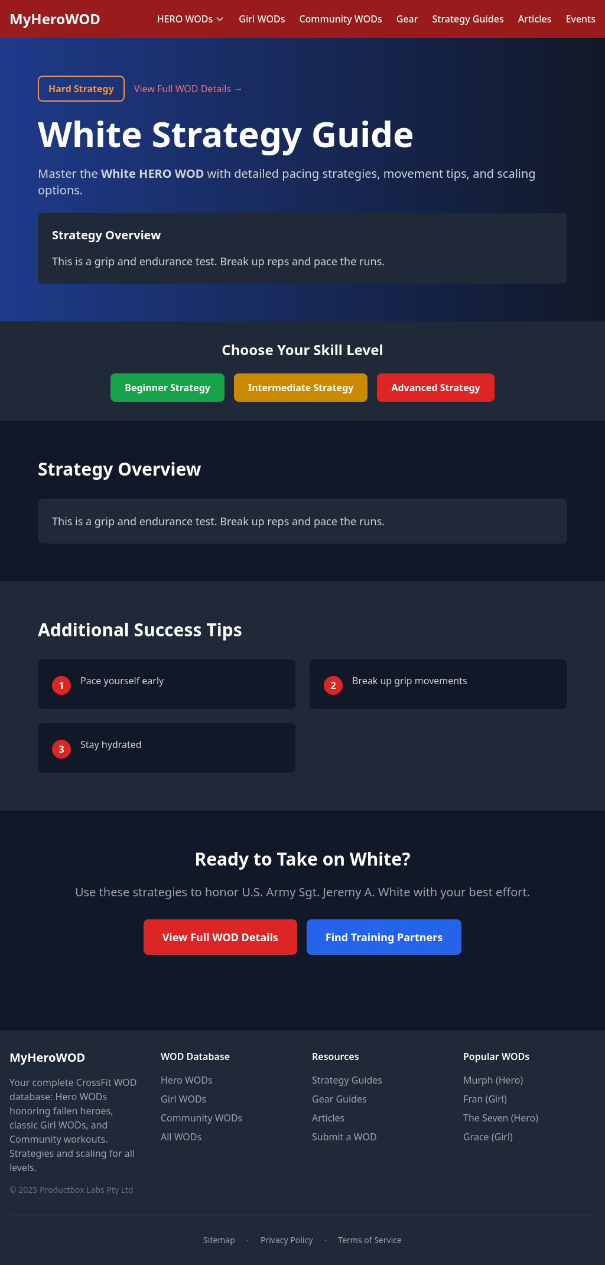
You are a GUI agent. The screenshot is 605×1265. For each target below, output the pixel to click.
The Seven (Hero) (500, 1117)
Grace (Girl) (488, 1136)
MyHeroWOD (54, 18)
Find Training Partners (384, 937)
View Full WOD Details (220, 937)
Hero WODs (187, 1080)
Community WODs (340, 18)
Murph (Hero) (493, 1080)
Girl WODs (262, 18)
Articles (535, 18)
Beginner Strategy (167, 387)
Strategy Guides (467, 18)
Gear (407, 18)
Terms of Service (370, 1240)
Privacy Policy (287, 1240)
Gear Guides (339, 1098)
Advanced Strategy (435, 387)
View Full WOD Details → (188, 88)
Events (581, 18)
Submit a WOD (344, 1136)
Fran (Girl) (485, 1098)
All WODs (181, 1136)
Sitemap (219, 1240)
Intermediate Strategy (300, 387)
